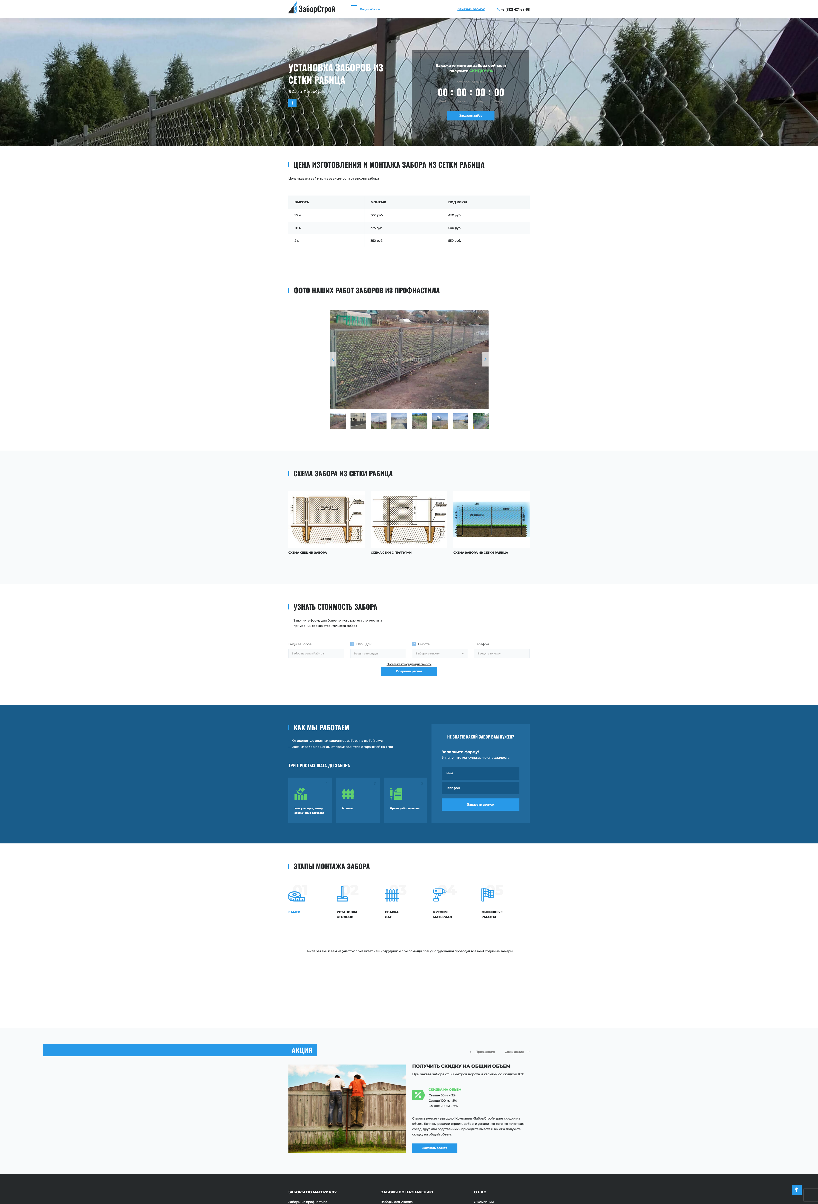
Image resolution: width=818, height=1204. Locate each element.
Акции (479, 1153)
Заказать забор (470, 117)
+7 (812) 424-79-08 (513, 9)
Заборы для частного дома (402, 1141)
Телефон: (482, 643)
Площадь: (364, 643)
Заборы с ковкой (302, 1165)
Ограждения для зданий (400, 1159)
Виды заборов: (300, 643)
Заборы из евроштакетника (310, 1147)
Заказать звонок (480, 807)
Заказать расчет (440, 1077)
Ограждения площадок (400, 1147)
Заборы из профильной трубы (312, 1141)
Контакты (481, 1159)
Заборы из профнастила (307, 1135)
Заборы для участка (397, 1135)
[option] (409, 359)
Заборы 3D (297, 1172)
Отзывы (480, 1147)
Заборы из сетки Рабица (308, 1153)
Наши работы (485, 1141)
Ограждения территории (401, 1153)
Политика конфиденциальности (409, 665)
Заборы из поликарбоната (309, 1159)
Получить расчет (409, 678)
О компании (484, 1135)
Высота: (424, 643)
